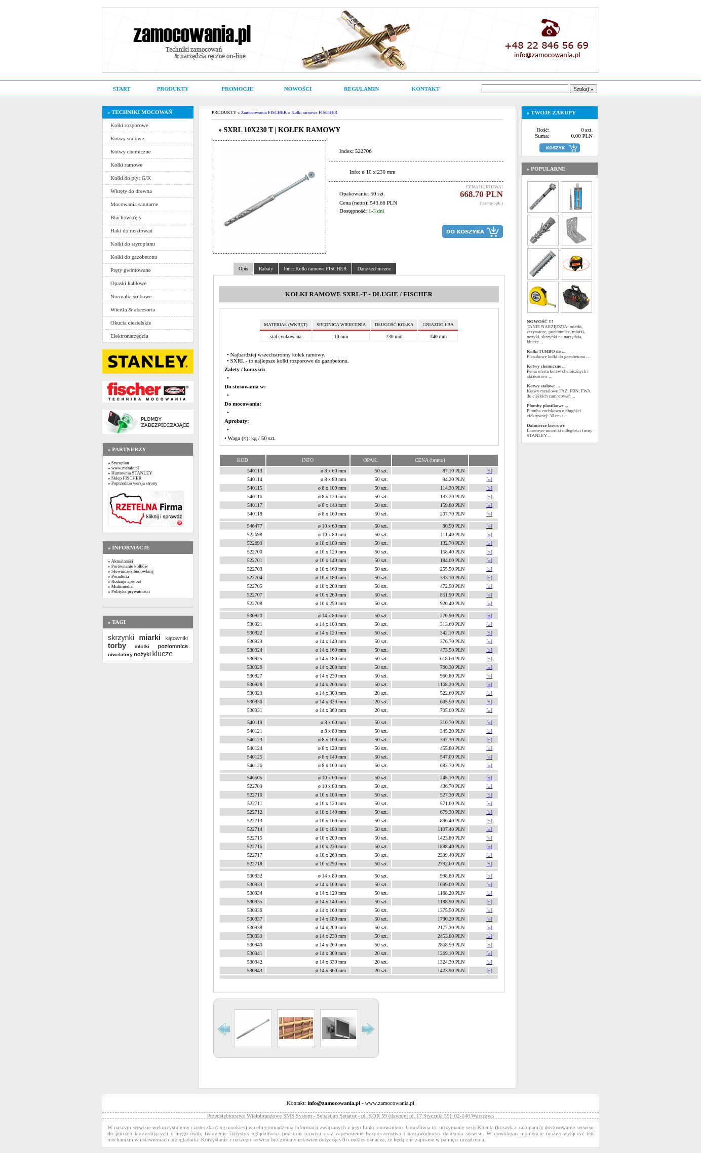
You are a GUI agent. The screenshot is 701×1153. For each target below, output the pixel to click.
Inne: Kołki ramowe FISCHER (315, 268)
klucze (162, 654)
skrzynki (121, 637)
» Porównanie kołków (128, 566)
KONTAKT (426, 89)
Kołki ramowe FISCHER (314, 112)
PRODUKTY (173, 89)
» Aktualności (120, 561)
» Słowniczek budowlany (131, 571)
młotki (142, 646)
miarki (150, 637)
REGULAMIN (361, 89)
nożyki (142, 654)
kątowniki (177, 638)
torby (117, 646)
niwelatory (120, 654)
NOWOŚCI (297, 89)
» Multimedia (120, 586)
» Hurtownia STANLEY (130, 472)
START (121, 89)
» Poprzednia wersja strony (133, 483)
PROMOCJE (237, 89)
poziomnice (173, 646)
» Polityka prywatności (129, 591)
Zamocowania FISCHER (264, 112)
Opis (243, 268)
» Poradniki (118, 576)
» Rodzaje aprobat (124, 581)
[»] (489, 470)
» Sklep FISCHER (125, 478)
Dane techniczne (374, 268)
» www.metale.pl (123, 467)
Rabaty (266, 268)
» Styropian (118, 462)
